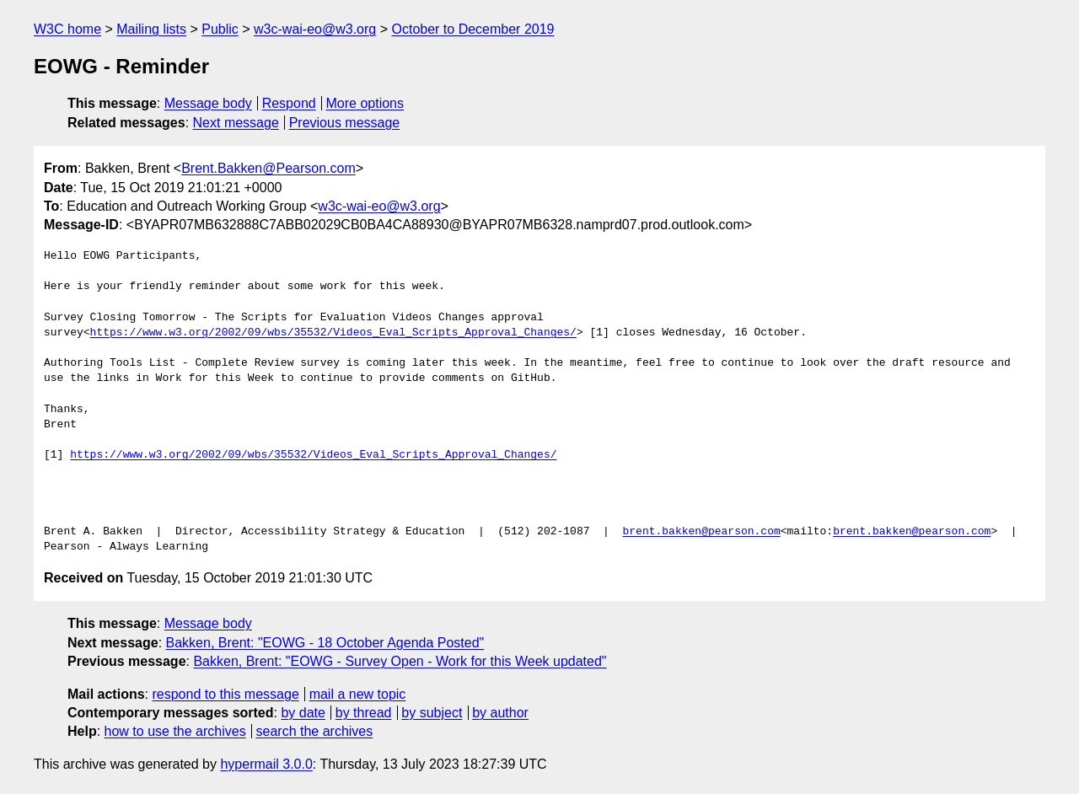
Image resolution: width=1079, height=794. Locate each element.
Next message (236, 122)
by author (500, 712)
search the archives (314, 731)
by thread (364, 712)
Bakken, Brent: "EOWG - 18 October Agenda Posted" (325, 643)
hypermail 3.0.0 (266, 764)
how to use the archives (175, 731)
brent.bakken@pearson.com (701, 531)
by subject (431, 712)
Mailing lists (151, 29)
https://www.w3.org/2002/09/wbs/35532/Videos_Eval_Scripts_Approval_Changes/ (333, 333)
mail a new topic (357, 694)
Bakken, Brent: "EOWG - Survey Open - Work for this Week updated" (399, 661)
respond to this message (225, 694)
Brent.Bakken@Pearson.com (268, 168)
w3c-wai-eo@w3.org (315, 29)
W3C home (67, 29)
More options (365, 103)
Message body (208, 103)
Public (220, 29)
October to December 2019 (472, 29)
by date (303, 712)
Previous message (344, 122)
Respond (289, 103)
